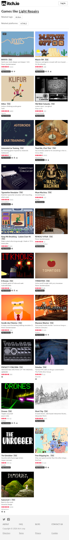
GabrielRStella (6, 285)
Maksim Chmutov (41, 328)
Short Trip (39, 411)
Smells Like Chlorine (9, 323)
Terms (21, 533)
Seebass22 (5, 153)
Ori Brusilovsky (40, 64)
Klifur (3, 104)
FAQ (21, 524)
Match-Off (39, 60)
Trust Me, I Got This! (43, 148)
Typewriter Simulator (9, 192)
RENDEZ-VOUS (41, 237)
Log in (63, 3)
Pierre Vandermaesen (8, 64)
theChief (38, 460)
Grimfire (38, 367)
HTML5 (24, 23)
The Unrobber (7, 455)
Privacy (38, 533)
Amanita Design (6, 504)
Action (18, 17)
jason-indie (5, 416)
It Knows (5, 281)
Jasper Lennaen (6, 460)
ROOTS (4, 60)
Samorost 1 (6, 500)
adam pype (5, 197)
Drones (4, 411)
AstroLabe (4, 243)
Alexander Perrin (41, 416)
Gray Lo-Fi (38, 108)
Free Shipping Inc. (42, 455)
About (6, 524)
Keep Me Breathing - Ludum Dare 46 (16, 237)
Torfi (2, 108)
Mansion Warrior (42, 323)
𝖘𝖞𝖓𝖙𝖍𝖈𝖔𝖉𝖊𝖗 (4, 372)
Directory (6, 533)
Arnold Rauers (40, 195)
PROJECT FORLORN (9, 367)
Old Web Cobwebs (42, 104)
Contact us (57, 524)
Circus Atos (39, 153)
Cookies (54, 533)
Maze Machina (41, 192)
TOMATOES (40, 281)
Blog (37, 524)
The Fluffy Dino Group (43, 372)
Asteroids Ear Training (10, 148)
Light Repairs (29, 11)
